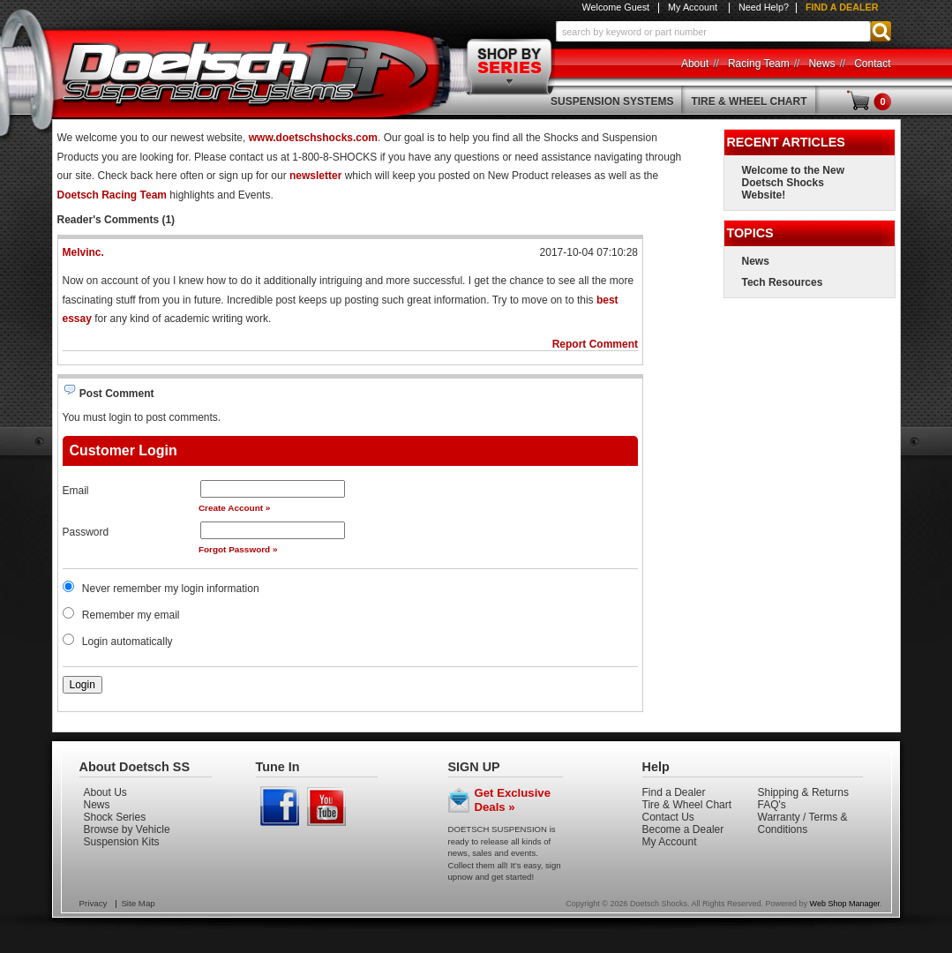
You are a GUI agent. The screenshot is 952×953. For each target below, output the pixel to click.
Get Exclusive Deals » (513, 800)
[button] (723, 31)
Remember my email (131, 615)
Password (86, 532)
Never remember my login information (170, 588)
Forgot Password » (238, 549)
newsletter (315, 175)
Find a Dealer (842, 7)
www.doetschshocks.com (313, 137)
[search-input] (713, 31)
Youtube (327, 806)
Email (76, 490)
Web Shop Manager (845, 903)
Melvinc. (83, 252)
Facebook (280, 806)
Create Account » (235, 508)
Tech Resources (782, 282)
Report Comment (595, 344)
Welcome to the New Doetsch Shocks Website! (793, 182)
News (755, 261)
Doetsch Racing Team (112, 195)
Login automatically (129, 641)
